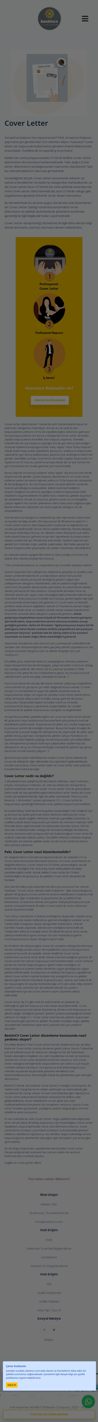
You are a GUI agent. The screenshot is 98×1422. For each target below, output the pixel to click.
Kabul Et (12, 1384)
